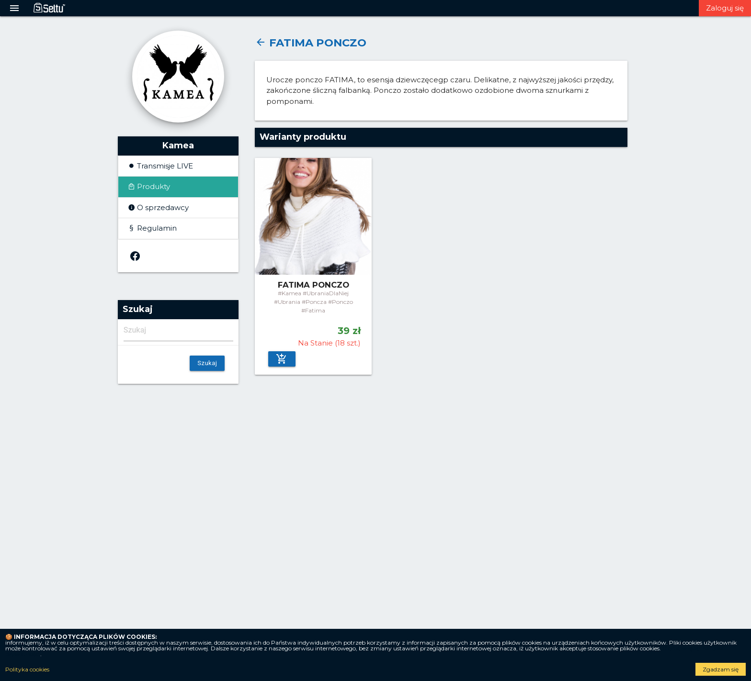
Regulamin (156, 228)
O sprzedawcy (162, 207)
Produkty (152, 186)
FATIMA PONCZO (310, 42)
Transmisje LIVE (164, 165)
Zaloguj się (725, 7)
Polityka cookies (27, 669)
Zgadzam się (721, 669)
